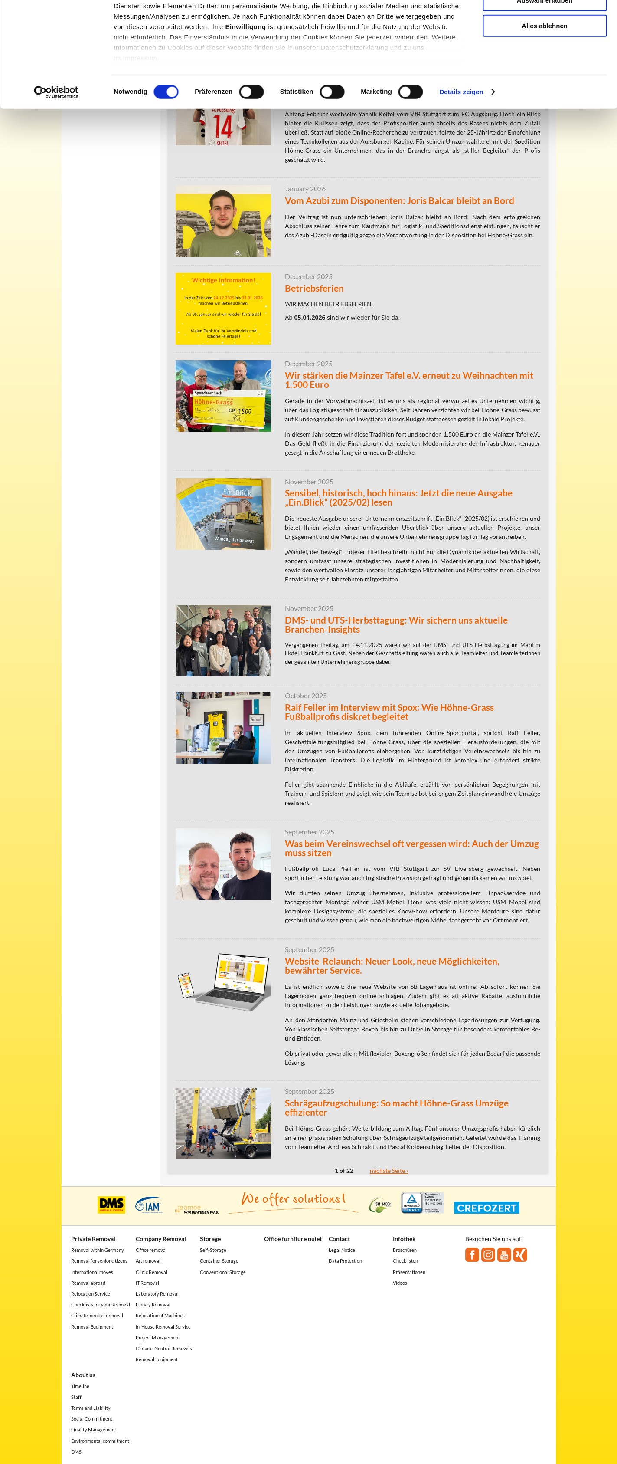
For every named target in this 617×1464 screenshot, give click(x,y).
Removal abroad (88, 1283)
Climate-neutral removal (97, 1315)
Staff (76, 1397)
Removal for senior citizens (99, 1261)
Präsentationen (409, 1272)
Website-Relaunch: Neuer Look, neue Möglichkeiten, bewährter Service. (392, 965)
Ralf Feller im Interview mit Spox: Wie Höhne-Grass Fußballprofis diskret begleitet (389, 712)
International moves (92, 1272)
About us (83, 1375)
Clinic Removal (151, 1272)
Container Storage (219, 1261)
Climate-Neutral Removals (164, 1348)
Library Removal (153, 1304)
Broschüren (405, 1250)
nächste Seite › (389, 1170)
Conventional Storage (223, 1272)
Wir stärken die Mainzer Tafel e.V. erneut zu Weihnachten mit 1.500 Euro (409, 380)
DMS (76, 1451)
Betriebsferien (314, 287)
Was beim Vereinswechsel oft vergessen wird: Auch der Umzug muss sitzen (412, 848)
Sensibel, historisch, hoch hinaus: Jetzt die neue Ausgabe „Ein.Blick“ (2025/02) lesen (399, 497)
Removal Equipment (92, 1326)
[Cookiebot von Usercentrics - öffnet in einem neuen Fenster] (56, 138)
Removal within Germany (97, 1250)
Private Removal (93, 1238)
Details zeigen (461, 138)
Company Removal (161, 1238)
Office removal (151, 1250)
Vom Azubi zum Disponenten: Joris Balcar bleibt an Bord (399, 200)
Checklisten (405, 1261)
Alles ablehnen (545, 72)
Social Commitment (91, 1418)
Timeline (80, 1386)
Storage (210, 1238)
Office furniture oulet (293, 1238)
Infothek (404, 1238)
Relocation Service (90, 1294)
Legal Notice (342, 1250)
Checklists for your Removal (100, 1304)
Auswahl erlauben (544, 47)
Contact (339, 1238)
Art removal (148, 1261)
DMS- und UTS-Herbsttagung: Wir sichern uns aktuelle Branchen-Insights (396, 624)
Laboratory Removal (157, 1294)
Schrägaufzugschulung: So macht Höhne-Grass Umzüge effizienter (397, 1107)
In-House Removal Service (163, 1326)
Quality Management (93, 1429)
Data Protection (345, 1261)
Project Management (158, 1337)
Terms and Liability (91, 1408)
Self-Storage (213, 1250)
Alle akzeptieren (544, 21)
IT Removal (147, 1283)
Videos (400, 1283)
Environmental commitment (100, 1441)
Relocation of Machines (160, 1315)
